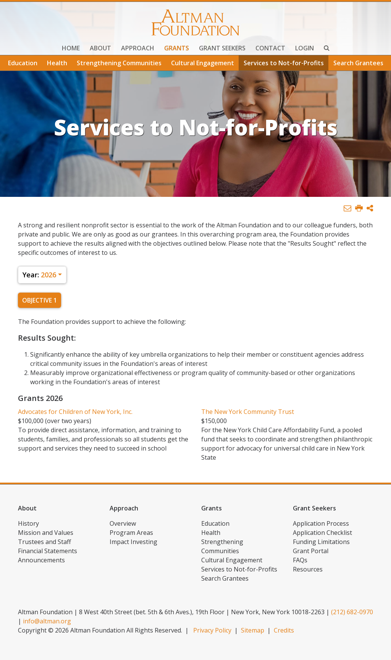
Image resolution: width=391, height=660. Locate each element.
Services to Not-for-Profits (284, 63)
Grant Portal (310, 551)
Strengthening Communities (119, 63)
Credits (284, 630)
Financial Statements (47, 551)
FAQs (300, 560)
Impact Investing (133, 542)
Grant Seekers (222, 48)
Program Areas (131, 532)
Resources (308, 569)
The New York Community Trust (247, 411)
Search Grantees (358, 63)
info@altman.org (47, 621)
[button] (370, 208)
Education (22, 63)
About (100, 48)
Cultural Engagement (202, 63)
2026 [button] (39, 274)
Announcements (41, 560)
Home (71, 48)
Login (304, 48)
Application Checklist (322, 532)
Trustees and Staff (44, 542)
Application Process (321, 523)
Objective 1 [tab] (39, 300)
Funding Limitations (321, 542)
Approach (137, 48)
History (28, 523)
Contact (270, 48)
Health (57, 63)
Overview (123, 523)
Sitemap (252, 630)
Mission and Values (45, 532)
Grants (176, 48)
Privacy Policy (212, 630)
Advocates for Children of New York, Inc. (75, 411)
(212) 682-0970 (352, 612)
